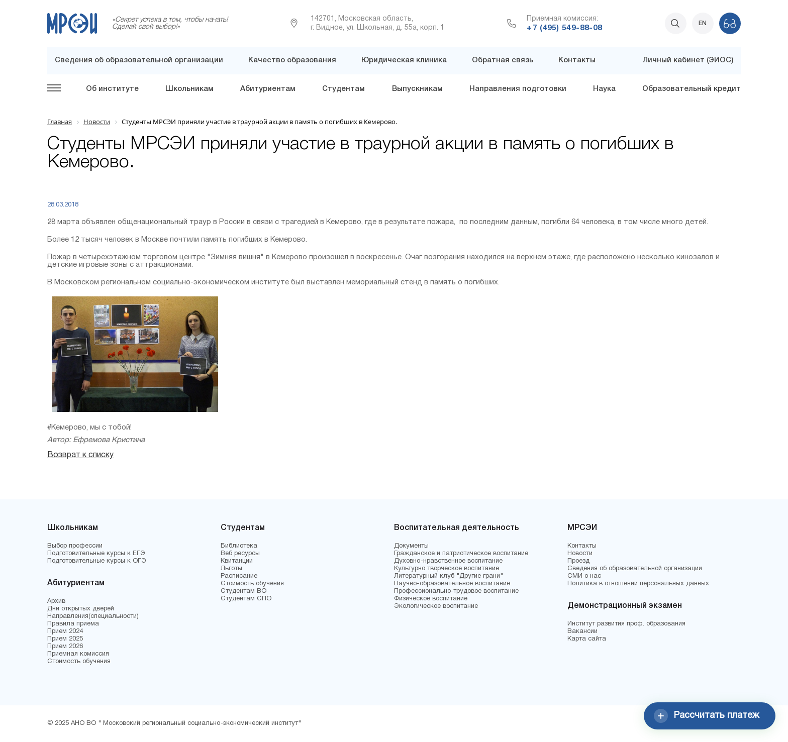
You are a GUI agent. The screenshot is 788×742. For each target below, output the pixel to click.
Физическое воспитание (430, 599)
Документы (411, 546)
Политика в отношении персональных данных (638, 584)
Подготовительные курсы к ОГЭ (96, 561)
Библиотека (239, 546)
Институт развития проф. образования (626, 624)
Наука (604, 88)
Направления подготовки (517, 88)
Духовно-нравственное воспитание (448, 561)
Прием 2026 (65, 647)
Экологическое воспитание (436, 606)
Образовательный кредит (691, 88)
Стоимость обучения (79, 662)
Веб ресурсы (240, 554)
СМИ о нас (584, 576)
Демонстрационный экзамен (624, 605)
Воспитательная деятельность (456, 528)
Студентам (343, 88)
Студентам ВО (243, 591)
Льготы (231, 569)
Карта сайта (586, 639)
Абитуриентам (268, 88)
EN (703, 23)
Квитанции (237, 561)
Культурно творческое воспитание (446, 569)
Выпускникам (417, 88)
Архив (56, 601)
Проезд (578, 561)
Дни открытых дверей (80, 609)
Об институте (112, 88)
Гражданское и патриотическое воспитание (461, 554)
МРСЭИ (582, 528)
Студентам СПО (246, 599)
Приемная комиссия (78, 654)
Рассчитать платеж (706, 716)
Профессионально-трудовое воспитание (456, 591)
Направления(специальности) (93, 616)
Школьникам (189, 88)
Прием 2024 (65, 631)
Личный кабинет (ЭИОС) (687, 60)
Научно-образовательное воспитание (452, 584)
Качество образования (292, 60)
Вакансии (582, 631)
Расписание (239, 576)
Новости (580, 554)
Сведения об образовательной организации (139, 60)
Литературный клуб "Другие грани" (448, 576)
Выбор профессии (75, 546)
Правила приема (73, 624)
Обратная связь (502, 60)
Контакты (577, 60)
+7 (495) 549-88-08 (564, 28)
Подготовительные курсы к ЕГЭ (96, 554)
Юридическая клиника (404, 60)
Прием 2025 (65, 639)
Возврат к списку (80, 455)
